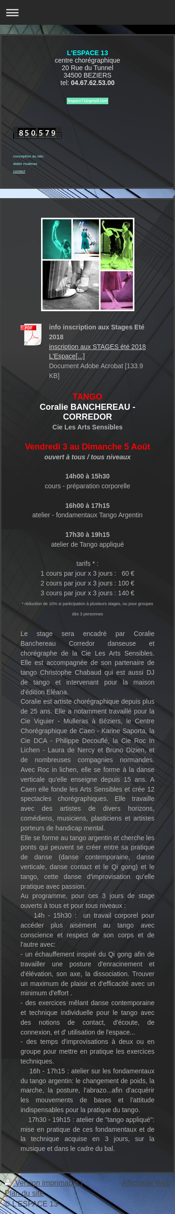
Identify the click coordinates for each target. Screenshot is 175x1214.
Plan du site (24, 1193)
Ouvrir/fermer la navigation (87, 12)
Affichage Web (146, 1183)
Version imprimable (43, 1183)
